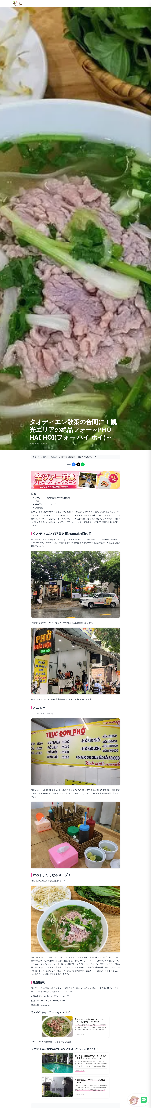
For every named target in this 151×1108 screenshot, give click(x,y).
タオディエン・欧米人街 (49, 457)
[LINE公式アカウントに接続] (138, 1100)
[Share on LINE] (83, 464)
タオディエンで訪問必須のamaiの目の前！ (53, 497)
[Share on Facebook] (74, 464)
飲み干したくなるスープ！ (46, 504)
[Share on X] (78, 464)
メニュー (39, 501)
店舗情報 (39, 507)
